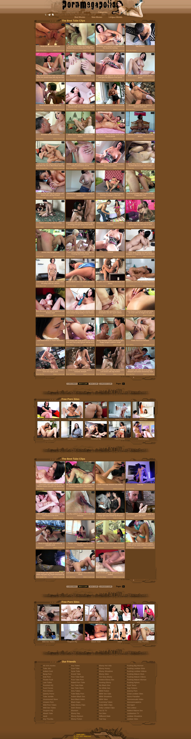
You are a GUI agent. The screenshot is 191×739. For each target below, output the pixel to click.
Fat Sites (102, 713)
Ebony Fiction (76, 719)
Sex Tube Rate (77, 685)
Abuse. (76, 738)
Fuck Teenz (131, 685)
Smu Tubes (75, 691)
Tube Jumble (72, 621)
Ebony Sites (104, 674)
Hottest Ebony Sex (106, 680)
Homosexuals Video (135, 699)
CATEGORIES (72, 384)
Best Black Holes (78, 699)
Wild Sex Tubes (48, 641)
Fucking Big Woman (135, 666)
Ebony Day (75, 713)
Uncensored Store (96, 621)
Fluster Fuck (48, 438)
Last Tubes (72, 438)
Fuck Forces (120, 438)
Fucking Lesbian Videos (136, 671)
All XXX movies (48, 418)
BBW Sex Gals (105, 694)
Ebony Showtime (106, 671)
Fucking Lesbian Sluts (136, 668)
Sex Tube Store (77, 688)
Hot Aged (131, 705)
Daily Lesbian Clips (107, 708)
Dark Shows (76, 708)
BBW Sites (103, 699)
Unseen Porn (120, 621)
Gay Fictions (132, 688)
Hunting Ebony (105, 682)
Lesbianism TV (133, 713)
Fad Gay (102, 719)
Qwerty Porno (48, 621)
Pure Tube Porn (77, 680)
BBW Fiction (104, 691)
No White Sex (104, 688)
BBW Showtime (105, 696)
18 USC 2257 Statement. (82, 736)
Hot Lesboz (131, 708)
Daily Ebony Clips (78, 705)
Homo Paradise (133, 696)
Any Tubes (75, 666)
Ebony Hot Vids (105, 666)
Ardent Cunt (96, 418)
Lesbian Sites (132, 719)
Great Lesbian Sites (135, 694)
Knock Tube (76, 674)
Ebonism (74, 710)
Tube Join (72, 418)
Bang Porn (120, 418)
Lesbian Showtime (134, 716)
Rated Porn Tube (78, 682)
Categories (102, 12)
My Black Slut (104, 685)
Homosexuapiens (134, 702)
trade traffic (81, 734)
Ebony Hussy (104, 668)
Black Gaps (75, 702)
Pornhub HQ (96, 438)
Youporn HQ (72, 641)
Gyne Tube (75, 671)
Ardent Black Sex (78, 696)
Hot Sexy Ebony (105, 677)
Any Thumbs (143, 641)
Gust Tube (75, 668)
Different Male (104, 716)
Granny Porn (132, 691)
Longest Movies (115, 17)
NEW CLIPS (94, 384)
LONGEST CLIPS (106, 384)
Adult (120, 641)
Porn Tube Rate (77, 677)
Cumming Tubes (105, 702)
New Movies (97, 17)
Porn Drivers (143, 438)
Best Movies (80, 17)
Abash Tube (96, 641)
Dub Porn (143, 418)
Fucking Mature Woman (136, 680)
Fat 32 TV (103, 710)
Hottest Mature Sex (135, 710)
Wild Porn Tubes (143, 621)
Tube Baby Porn (77, 694)
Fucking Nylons (133, 682)
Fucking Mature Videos (136, 677)
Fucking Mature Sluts (135, 674)
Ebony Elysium (77, 716)
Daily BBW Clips (105, 705)
